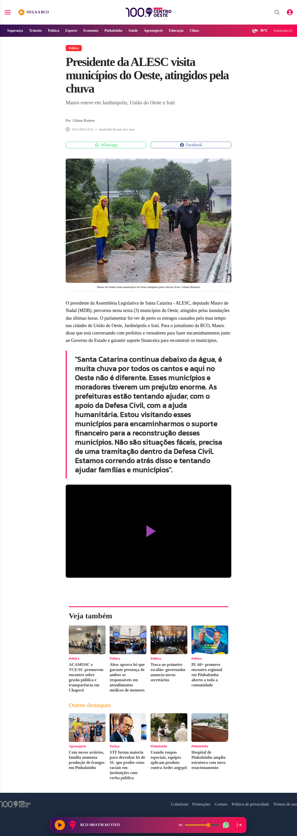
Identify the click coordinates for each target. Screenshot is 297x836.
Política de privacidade (250, 804)
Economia (91, 30)
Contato (221, 804)
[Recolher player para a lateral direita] (239, 825)
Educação (178, 30)
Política (54, 30)
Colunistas (179, 804)
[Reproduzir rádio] (60, 825)
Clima (196, 30)
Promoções (201, 804)
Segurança (15, 30)
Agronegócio (155, 30)
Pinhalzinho (115, 30)
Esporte (72, 30)
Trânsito (35, 30)
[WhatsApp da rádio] (226, 825)
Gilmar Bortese (84, 120)
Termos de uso (285, 804)
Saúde (135, 30)
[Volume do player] (202, 825)
